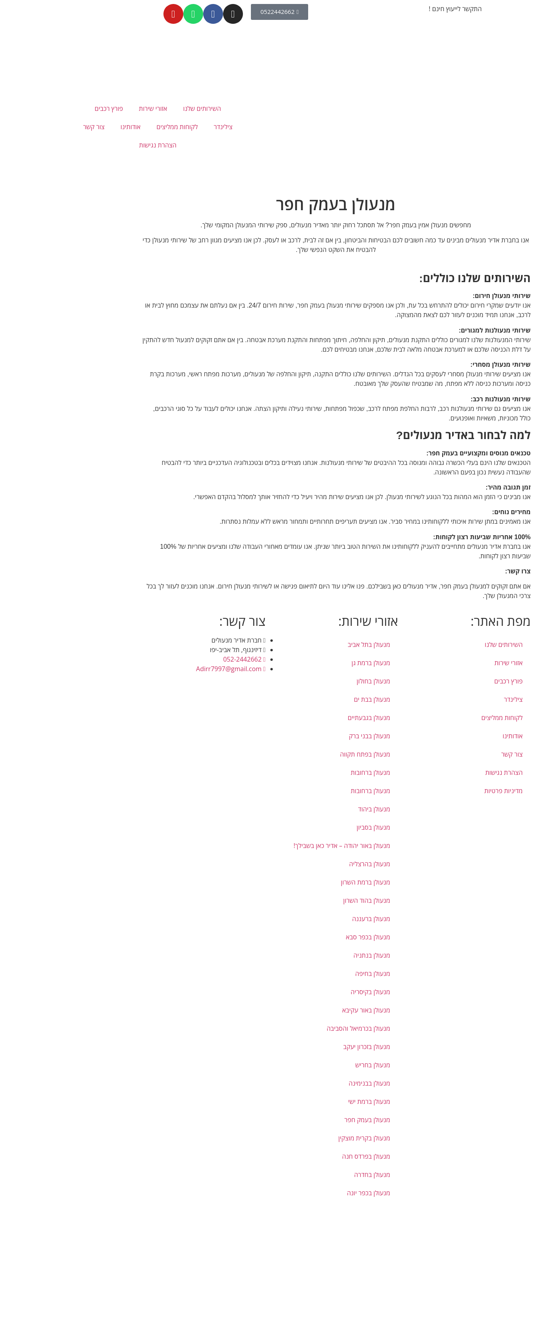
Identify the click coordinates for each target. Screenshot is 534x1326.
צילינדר (154, 126)
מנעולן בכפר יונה (299, 1193)
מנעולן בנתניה (303, 955)
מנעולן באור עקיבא (297, 1010)
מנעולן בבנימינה (300, 1083)
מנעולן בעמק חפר (298, 1119)
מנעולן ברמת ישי (300, 1101)
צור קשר (25, 126)
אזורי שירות (84, 108)
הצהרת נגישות (89, 145)
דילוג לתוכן (520, 1210)
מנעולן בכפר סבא (299, 937)
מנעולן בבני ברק (300, 736)
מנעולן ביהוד (305, 809)
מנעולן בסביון (304, 827)
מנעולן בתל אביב (300, 644)
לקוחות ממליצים (108, 126)
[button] (531, 1220)
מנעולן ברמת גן (302, 662)
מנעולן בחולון (304, 681)
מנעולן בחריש (303, 1065)
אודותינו (62, 126)
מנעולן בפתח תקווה (296, 754)
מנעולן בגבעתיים (300, 717)
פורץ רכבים (40, 108)
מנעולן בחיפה (303, 973)
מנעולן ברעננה (302, 918)
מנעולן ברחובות (301, 772)
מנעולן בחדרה (303, 1174)
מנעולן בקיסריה (301, 991)
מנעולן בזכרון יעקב (297, 1046)
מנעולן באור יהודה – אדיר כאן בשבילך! (273, 845)
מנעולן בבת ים (303, 699)
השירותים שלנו (133, 108)
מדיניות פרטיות (435, 790)
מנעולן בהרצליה (300, 863)
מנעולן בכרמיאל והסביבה (289, 1028)
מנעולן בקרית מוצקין (295, 1138)
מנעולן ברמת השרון (296, 882)
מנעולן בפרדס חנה (297, 1156)
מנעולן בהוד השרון (297, 900)
